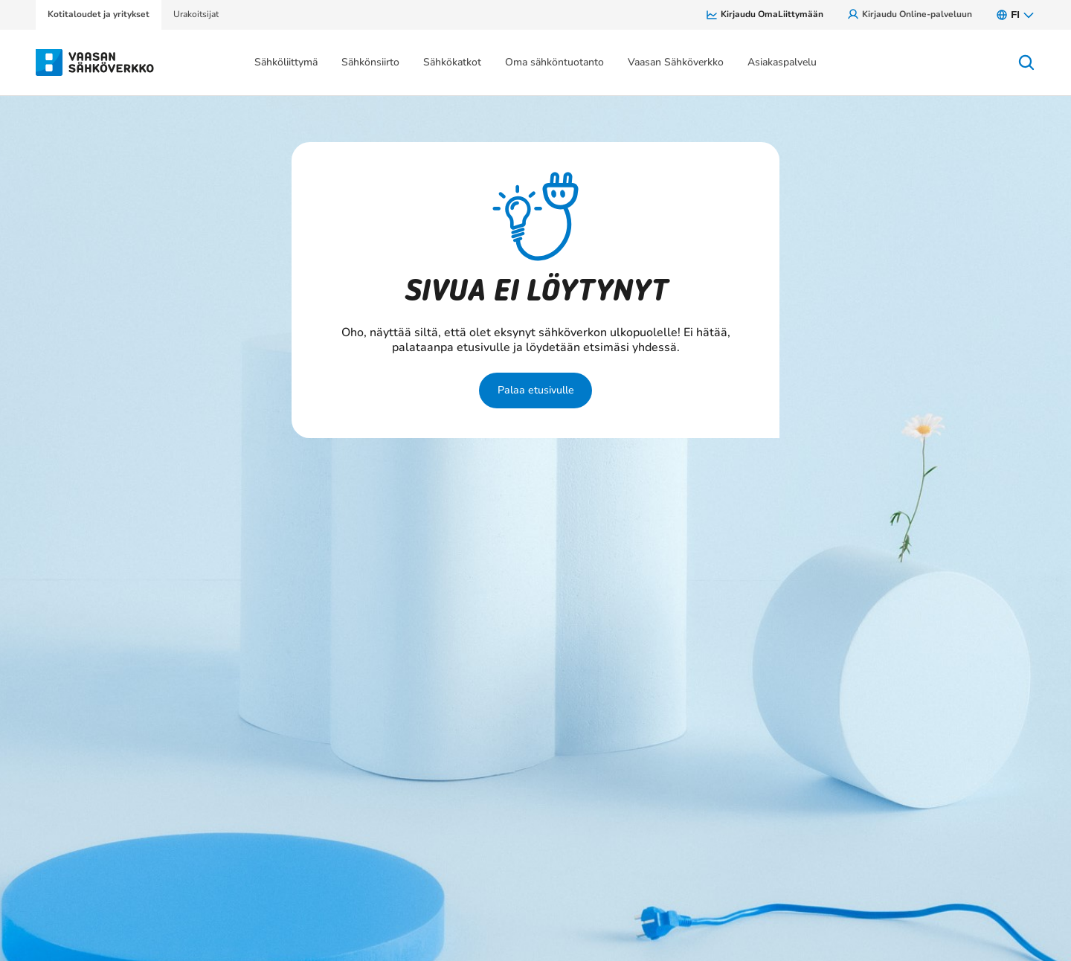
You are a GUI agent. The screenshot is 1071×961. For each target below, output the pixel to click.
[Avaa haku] (1026, 62)
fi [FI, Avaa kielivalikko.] (1015, 15)
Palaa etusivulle (535, 390)
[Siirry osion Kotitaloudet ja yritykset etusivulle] (95, 61)
